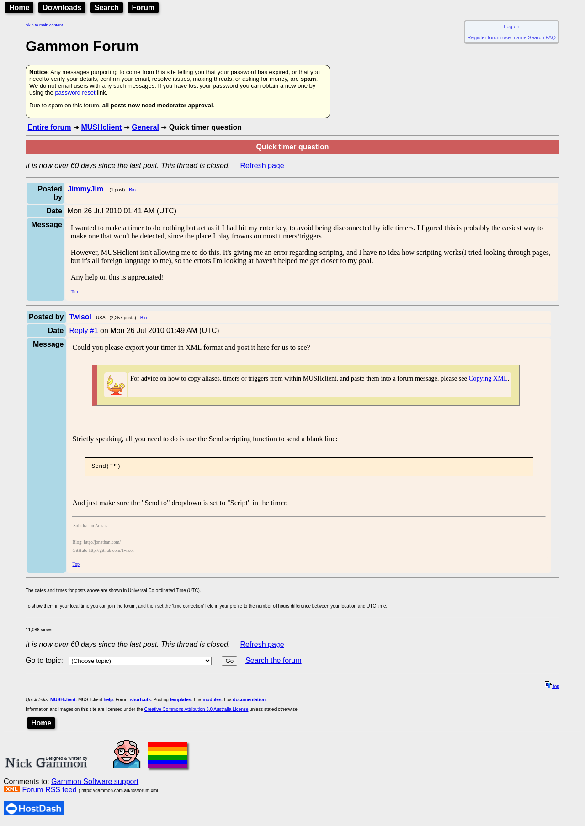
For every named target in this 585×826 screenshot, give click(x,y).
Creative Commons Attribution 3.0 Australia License (196, 710)
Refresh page (262, 165)
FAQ (551, 37)
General (145, 127)
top (552, 687)
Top (74, 291)
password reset (75, 92)
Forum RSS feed (49, 791)
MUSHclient (101, 127)
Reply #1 (83, 330)
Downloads (62, 7)
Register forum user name (497, 37)
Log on (511, 26)
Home (19, 7)
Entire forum (49, 127)
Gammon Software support (94, 783)
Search (107, 7)
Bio (132, 189)
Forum (143, 7)
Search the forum (273, 662)
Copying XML (488, 378)
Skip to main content (44, 25)
